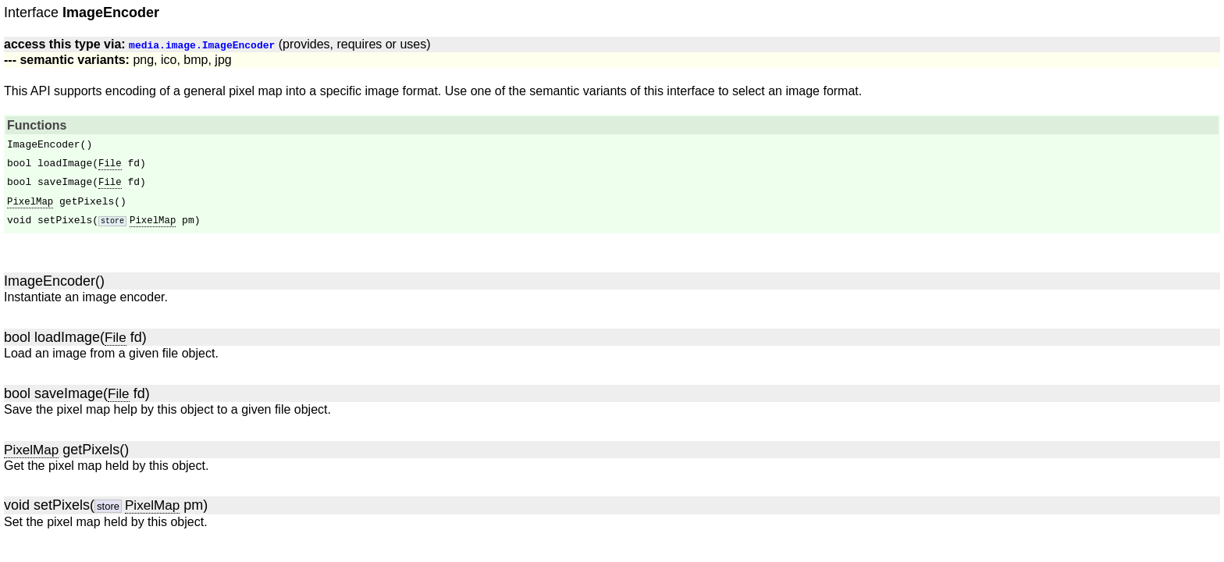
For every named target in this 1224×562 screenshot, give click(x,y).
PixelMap (30, 201)
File (110, 164)
